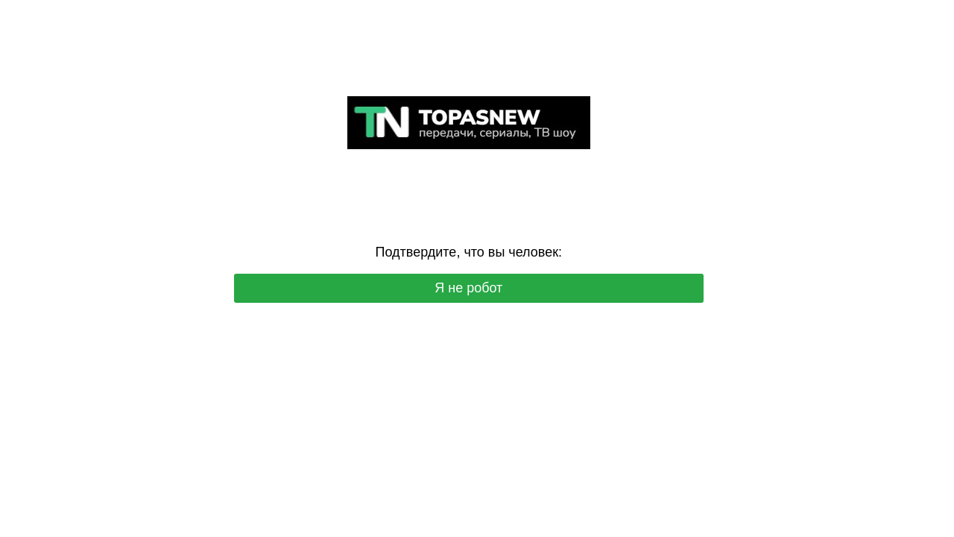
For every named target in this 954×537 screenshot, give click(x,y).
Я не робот (468, 287)
